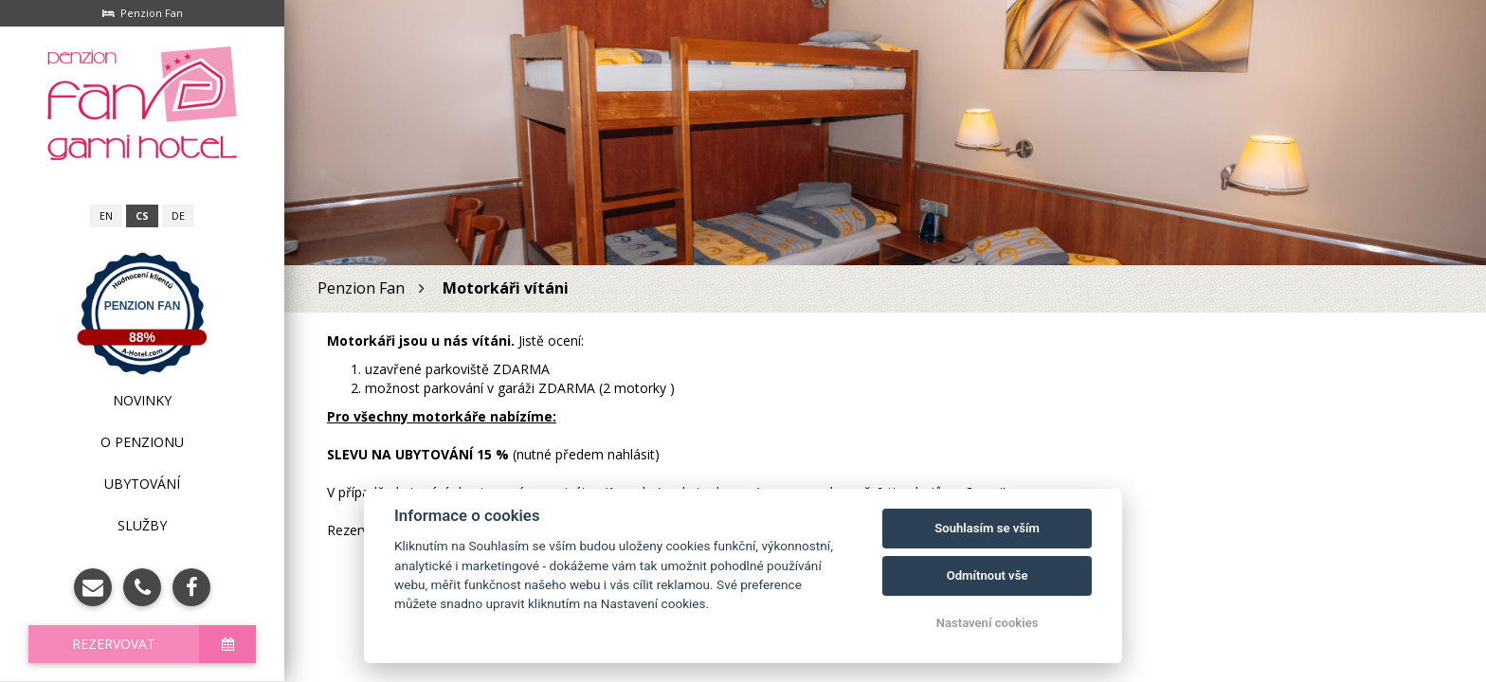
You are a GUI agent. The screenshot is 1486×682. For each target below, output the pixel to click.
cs (142, 216)
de (178, 216)
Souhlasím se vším (987, 528)
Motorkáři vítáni (507, 288)
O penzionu (142, 442)
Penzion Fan (142, 306)
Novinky (142, 400)
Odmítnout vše (987, 575)
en (106, 216)
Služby (142, 525)
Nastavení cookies (987, 623)
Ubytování (142, 484)
